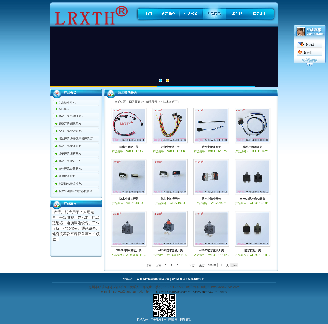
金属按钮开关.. (68, 176)
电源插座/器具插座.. (71, 183)
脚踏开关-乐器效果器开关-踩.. (77, 138)
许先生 (308, 52)
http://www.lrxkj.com (225, 287)
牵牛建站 (156, 319)
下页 (192, 265)
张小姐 (310, 44)
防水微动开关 (171, 101)
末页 (202, 265)
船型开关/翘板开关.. (71, 123)
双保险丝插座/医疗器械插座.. (76, 191)
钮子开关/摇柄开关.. (71, 153)
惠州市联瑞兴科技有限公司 (188, 279)
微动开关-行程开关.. (71, 116)
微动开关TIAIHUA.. (70, 161)
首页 (148, 265)
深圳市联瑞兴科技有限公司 (153, 279)
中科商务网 (170, 319)
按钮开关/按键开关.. (71, 131)
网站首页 (134, 101)
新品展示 (151, 101)
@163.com (130, 291)
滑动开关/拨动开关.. (71, 146)
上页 (158, 265)
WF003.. (64, 109)
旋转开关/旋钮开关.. (71, 168)
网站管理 (185, 319)
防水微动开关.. (68, 102)
